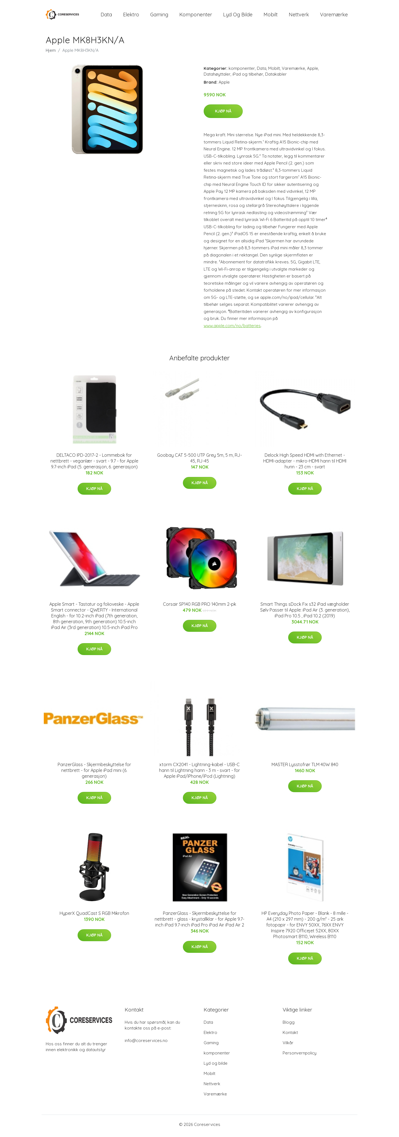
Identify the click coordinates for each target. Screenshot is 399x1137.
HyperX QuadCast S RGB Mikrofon (94, 916)
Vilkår (288, 1045)
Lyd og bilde (237, 16)
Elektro (131, 16)
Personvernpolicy (299, 1056)
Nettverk (299, 16)
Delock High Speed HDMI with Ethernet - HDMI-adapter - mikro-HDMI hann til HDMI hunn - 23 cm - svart (304, 464)
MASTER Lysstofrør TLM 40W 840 (305, 767)
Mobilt (271, 16)
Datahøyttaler (217, 76)
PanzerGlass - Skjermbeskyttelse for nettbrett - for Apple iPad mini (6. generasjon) (94, 773)
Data (106, 16)
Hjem (51, 53)
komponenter (195, 16)
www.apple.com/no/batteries (232, 328)
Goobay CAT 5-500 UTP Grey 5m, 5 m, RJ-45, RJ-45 (199, 461)
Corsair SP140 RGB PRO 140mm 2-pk (199, 607)
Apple (312, 71)
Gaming (159, 16)
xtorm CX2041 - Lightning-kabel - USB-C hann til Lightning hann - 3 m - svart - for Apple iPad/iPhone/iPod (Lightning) (199, 773)
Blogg (289, 1025)
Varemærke (334, 16)
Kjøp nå (223, 114)
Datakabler (276, 76)
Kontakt (290, 1035)
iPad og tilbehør (247, 76)
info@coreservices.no (146, 1043)
